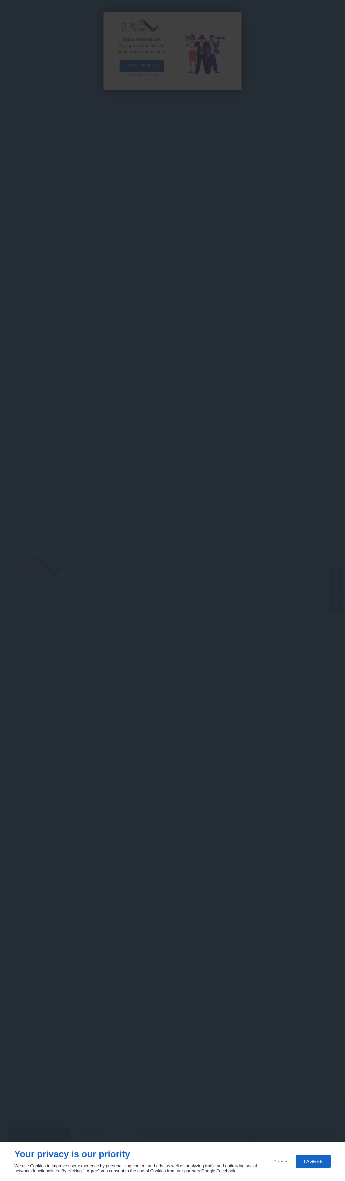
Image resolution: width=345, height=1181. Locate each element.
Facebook (225, 1171)
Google (208, 1171)
